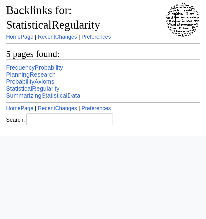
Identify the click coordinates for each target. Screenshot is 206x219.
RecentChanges (57, 37)
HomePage (19, 37)
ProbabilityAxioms (30, 81)
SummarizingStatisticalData (43, 95)
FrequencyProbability (34, 67)
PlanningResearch (31, 74)
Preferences (96, 37)
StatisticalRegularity (32, 88)
